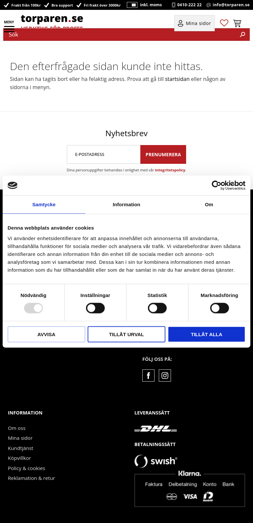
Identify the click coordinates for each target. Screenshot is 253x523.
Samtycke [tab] (44, 204)
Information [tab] (126, 204)
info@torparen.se (231, 5)
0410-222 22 (189, 5)
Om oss (16, 428)
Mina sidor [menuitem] (198, 23)
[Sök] (242, 34)
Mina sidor (20, 438)
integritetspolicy (170, 169)
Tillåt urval (126, 334)
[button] (9, 31)
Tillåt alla (206, 334)
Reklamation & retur (31, 478)
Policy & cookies (26, 468)
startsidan (177, 79)
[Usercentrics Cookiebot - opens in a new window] (216, 185)
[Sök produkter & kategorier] (119, 34)
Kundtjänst (20, 448)
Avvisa (46, 334)
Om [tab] (209, 204)
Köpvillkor (19, 458)
